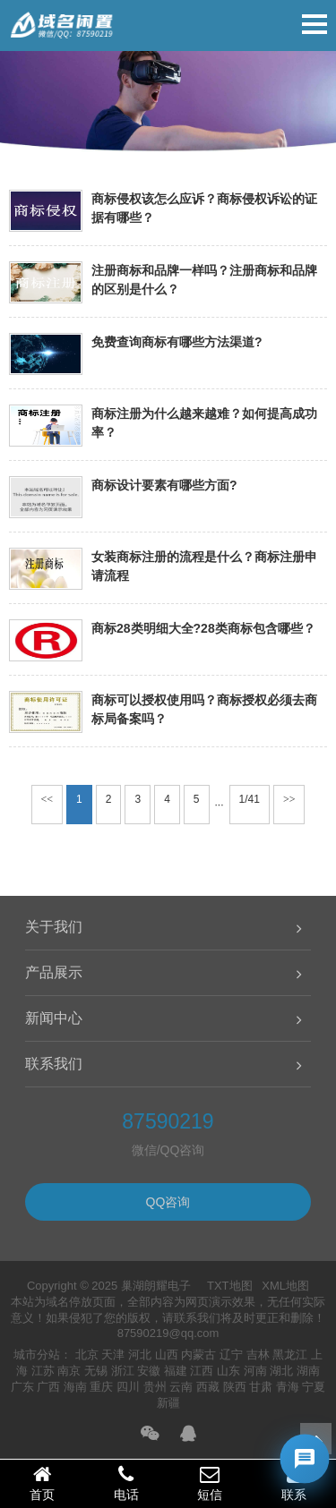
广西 (48, 1386)
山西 (166, 1354)
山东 (228, 1370)
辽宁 (231, 1354)
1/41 (249, 799)
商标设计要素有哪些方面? (164, 485)
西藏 (208, 1386)
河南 (255, 1370)
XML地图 (285, 1285)
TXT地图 (230, 1285)
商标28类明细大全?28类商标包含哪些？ (203, 628)
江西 (201, 1370)
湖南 (308, 1370)
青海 (287, 1386)
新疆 (168, 1403)
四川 (128, 1386)
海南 (75, 1386)
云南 (181, 1386)
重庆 (101, 1386)
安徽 (148, 1370)
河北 (139, 1354)
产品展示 (53, 972)
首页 (42, 1483)
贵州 (155, 1386)
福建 (175, 1370)
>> (289, 799)
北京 (87, 1354)
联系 (294, 1483)
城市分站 (36, 1354)
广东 (22, 1386)
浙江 (122, 1370)
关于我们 (53, 926)
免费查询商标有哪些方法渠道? (177, 342)
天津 (113, 1354)
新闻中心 (53, 1018)
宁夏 (313, 1386)
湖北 (281, 1370)
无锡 (96, 1370)
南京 (69, 1370)
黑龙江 (289, 1354)
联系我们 (53, 1063)
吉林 (258, 1354)
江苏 (43, 1370)
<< (47, 799)
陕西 (234, 1386)
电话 (126, 1483)
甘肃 (260, 1386)
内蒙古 (198, 1354)
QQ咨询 (168, 1202)
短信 (210, 1483)
